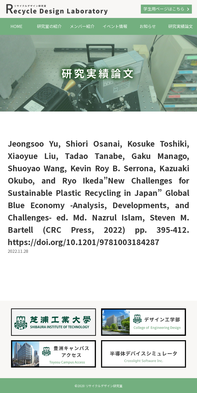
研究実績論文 (180, 26)
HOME (16, 26)
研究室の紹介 (49, 26)
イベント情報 (115, 26)
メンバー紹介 (82, 26)
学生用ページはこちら (163, 9)
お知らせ (148, 26)
